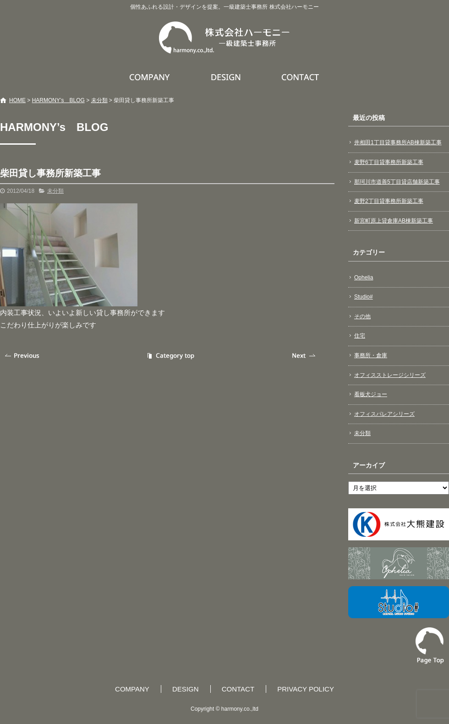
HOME (17, 100)
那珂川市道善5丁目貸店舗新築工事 (397, 182)
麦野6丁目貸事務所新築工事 (388, 162)
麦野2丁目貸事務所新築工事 (388, 201)
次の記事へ (304, 355)
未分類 (99, 100)
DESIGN (227, 77)
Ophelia (363, 277)
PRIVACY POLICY (305, 689)
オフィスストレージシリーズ (390, 375)
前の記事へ (23, 355)
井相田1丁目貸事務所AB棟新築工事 (398, 142)
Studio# (363, 297)
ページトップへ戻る (430, 645)
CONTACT (301, 77)
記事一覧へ (169, 355)
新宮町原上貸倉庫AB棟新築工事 (393, 221)
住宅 (359, 335)
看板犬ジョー (370, 394)
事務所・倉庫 (370, 355)
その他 (362, 316)
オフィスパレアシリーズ (384, 414)
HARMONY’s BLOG (58, 100)
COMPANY (151, 77)
